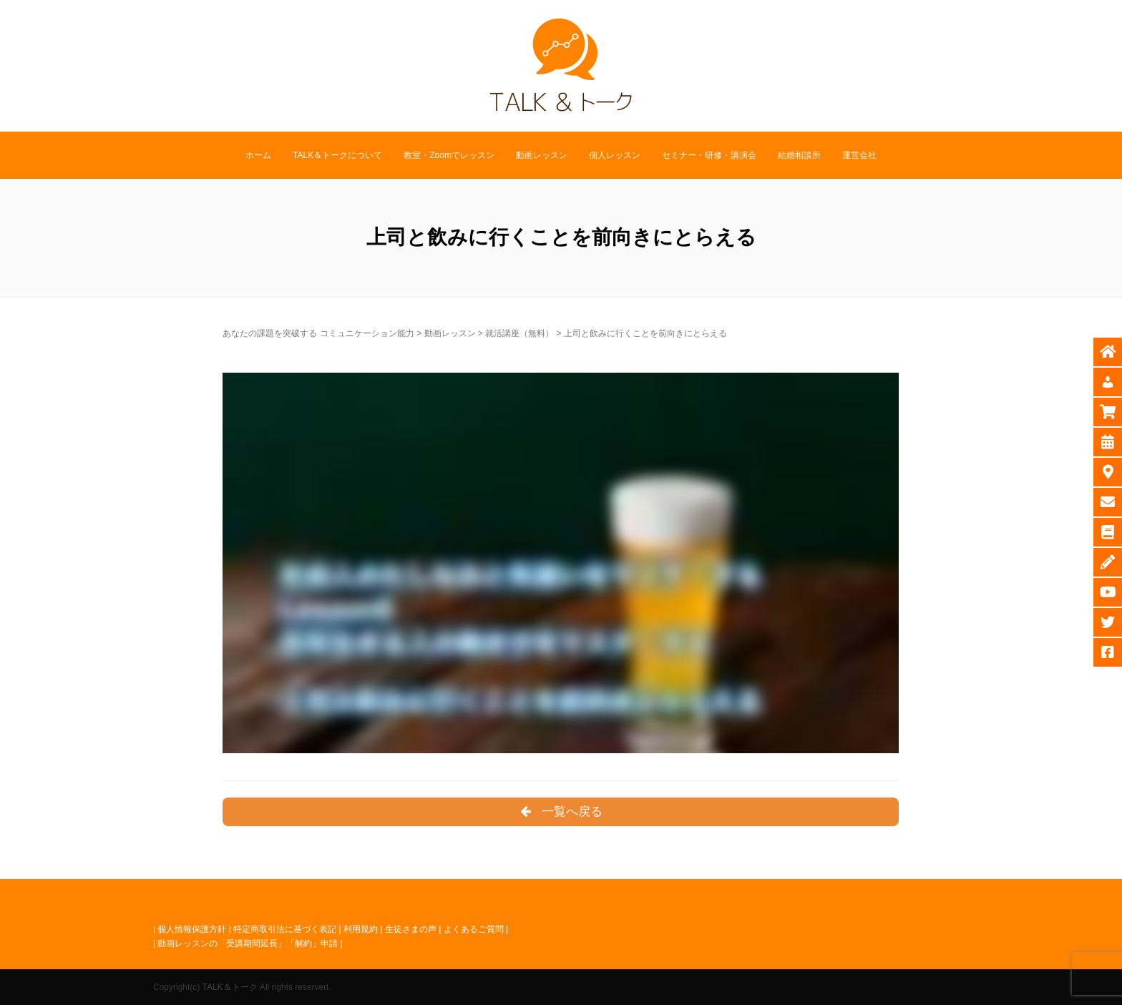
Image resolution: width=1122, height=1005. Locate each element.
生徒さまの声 (410, 929)
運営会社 (859, 155)
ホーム (258, 155)
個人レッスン (614, 155)
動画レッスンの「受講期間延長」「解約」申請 (247, 943)
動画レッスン (541, 155)
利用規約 (360, 929)
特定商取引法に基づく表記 (284, 929)
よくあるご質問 (474, 929)
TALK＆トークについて (337, 155)
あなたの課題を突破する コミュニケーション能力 (318, 333)
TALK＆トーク (229, 987)
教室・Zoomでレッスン (449, 155)
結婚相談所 (799, 155)
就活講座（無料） (519, 333)
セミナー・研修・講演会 (709, 155)
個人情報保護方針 (191, 929)
